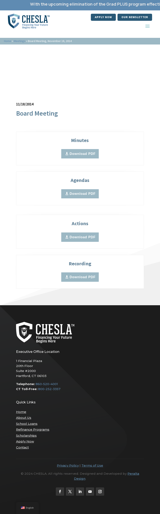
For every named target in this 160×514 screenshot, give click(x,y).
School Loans (27, 424)
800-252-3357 (49, 389)
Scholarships (26, 435)
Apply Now (103, 17)
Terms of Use (92, 465)
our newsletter (134, 17)
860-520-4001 (47, 384)
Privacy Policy (68, 465)
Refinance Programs (32, 429)
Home (7, 41)
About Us (23, 418)
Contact (22, 447)
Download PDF (83, 154)
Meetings (19, 41)
